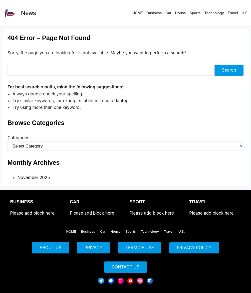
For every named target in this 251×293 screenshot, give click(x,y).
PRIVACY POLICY (194, 247)
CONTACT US (125, 266)
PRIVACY (93, 247)
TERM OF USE (139, 247)
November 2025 (33, 177)
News (28, 13)
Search (229, 70)
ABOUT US (50, 247)
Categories (18, 137)
